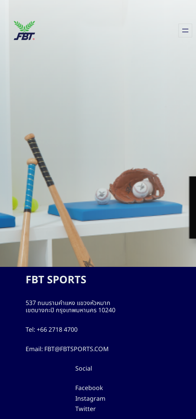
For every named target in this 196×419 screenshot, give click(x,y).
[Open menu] (185, 30)
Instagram (88, 399)
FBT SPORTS (58, 280)
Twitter (84, 409)
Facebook (88, 388)
